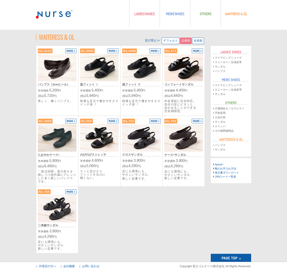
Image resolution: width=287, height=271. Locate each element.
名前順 (198, 40)
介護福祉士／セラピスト (229, 108)
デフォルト (170, 40)
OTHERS (231, 102)
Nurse (219, 164)
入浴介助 (220, 117)
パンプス (220, 71)
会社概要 (69, 266)
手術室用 (220, 112)
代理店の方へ (47, 266)
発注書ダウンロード (227, 172)
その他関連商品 (224, 130)
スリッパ (220, 126)
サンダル (220, 66)
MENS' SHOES (231, 79)
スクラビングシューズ (228, 57)
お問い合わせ (91, 266)
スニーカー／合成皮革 (228, 62)
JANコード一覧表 (225, 176)
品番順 (185, 40)
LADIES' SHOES (231, 52)
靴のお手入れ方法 (225, 168)
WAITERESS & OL (231, 139)
